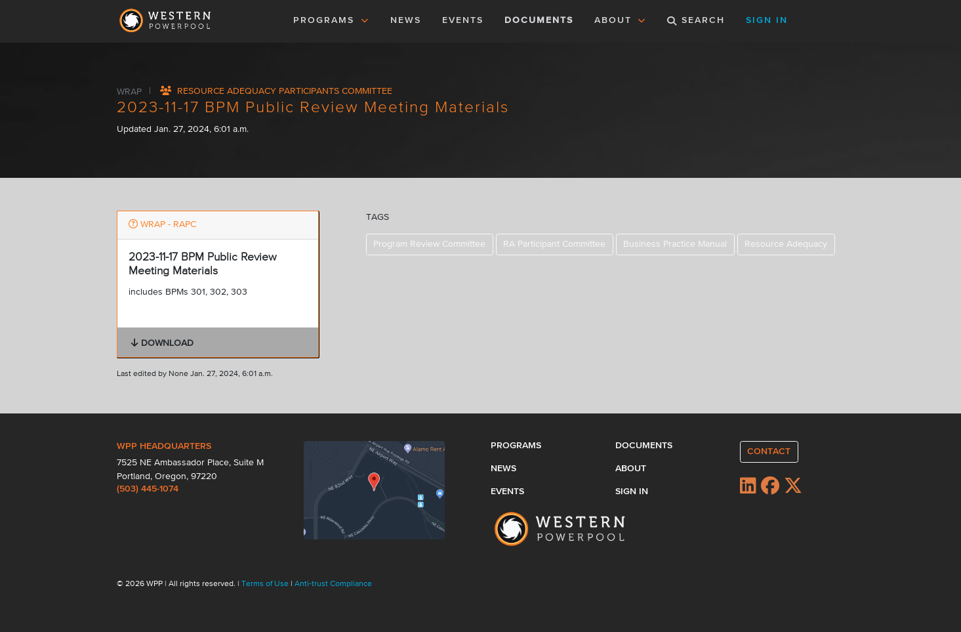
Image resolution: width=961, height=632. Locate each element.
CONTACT (768, 451)
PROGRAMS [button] (331, 20)
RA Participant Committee (554, 244)
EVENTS (465, 19)
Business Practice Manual (675, 244)
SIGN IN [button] (767, 20)
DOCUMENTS (538, 20)
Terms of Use (266, 584)
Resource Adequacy (786, 244)
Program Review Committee (429, 244)
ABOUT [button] (620, 20)
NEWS (405, 20)
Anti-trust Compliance (333, 584)
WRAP (130, 91)
